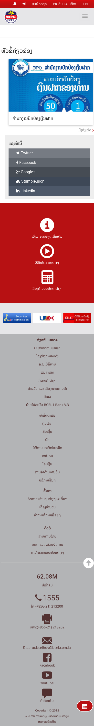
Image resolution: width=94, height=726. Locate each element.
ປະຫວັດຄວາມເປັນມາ (47, 348)
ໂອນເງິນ (47, 464)
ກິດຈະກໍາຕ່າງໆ (47, 380)
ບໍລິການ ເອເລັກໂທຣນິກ (47, 447)
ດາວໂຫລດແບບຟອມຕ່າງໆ (47, 552)
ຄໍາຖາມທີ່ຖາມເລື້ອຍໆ (47, 515)
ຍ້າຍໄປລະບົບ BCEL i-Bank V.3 (47, 404)
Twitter (24, 153)
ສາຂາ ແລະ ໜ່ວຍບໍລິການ (47, 544)
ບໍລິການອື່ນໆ (47, 480)
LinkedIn (25, 191)
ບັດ (47, 439)
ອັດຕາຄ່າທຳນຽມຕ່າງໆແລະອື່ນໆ (47, 499)
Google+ (25, 172)
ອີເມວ (47, 396)
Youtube (47, 680)
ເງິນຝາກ (47, 423)
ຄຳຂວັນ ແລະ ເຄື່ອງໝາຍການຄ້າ (47, 388)
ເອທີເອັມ (47, 456)
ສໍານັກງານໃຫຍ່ (47, 536)
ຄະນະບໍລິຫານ (47, 364)
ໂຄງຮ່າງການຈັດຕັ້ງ (47, 356)
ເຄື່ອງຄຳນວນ (47, 507)
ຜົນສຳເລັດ (47, 372)
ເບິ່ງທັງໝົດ (84, 130)
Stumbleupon (30, 181)
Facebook (26, 162)
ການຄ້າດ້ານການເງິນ (47, 472)
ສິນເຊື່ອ (47, 431)
